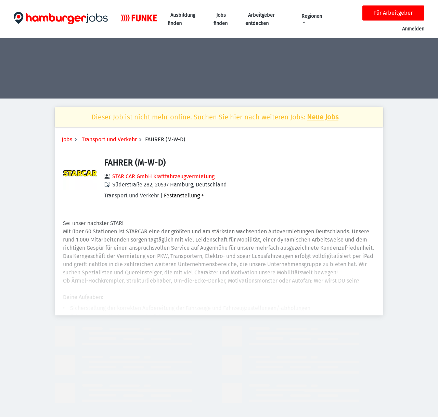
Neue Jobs (322, 117)
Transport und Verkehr (109, 139)
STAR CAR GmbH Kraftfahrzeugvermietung (163, 176)
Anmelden (413, 29)
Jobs (67, 139)
